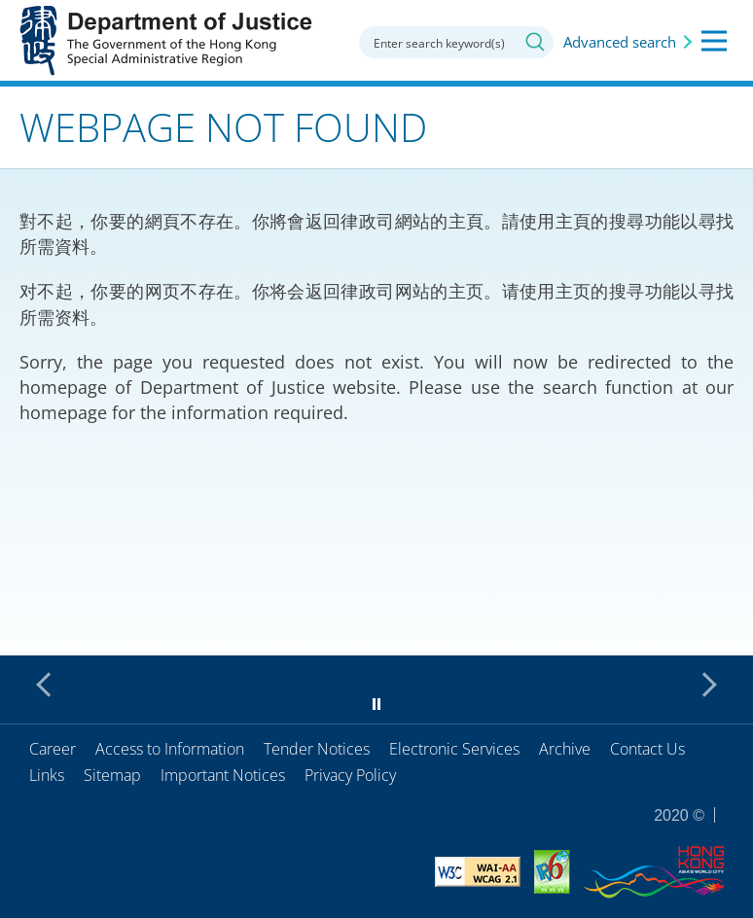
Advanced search (619, 42)
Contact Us (647, 748)
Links (46, 775)
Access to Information (169, 748)
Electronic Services (454, 748)
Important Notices (223, 775)
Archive (565, 748)
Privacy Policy (350, 775)
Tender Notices (317, 748)
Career (52, 748)
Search (535, 41)
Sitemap (112, 775)
